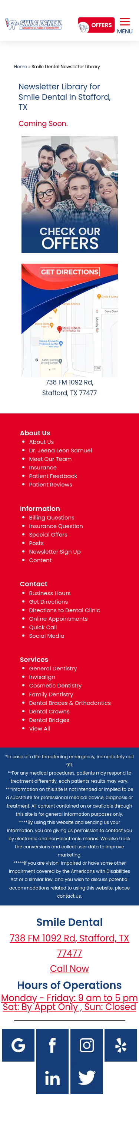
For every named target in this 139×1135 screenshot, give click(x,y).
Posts (36, 543)
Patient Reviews (50, 484)
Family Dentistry (51, 694)
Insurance (43, 467)
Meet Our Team (50, 459)
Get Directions (48, 602)
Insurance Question (56, 526)
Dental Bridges (49, 720)
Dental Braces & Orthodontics (70, 703)
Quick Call (43, 627)
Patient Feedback (53, 476)
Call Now (69, 969)
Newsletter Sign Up (55, 551)
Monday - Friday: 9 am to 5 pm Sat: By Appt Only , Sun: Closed (69, 1002)
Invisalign (42, 677)
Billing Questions (52, 517)
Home (20, 66)
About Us (41, 442)
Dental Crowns (49, 711)
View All (39, 728)
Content (40, 560)
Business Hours (50, 593)
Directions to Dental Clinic (64, 610)
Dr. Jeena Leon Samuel (60, 450)
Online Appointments (58, 619)
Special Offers (48, 534)
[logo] (33, 18)
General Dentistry (53, 668)
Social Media (46, 636)
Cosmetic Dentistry (55, 685)
